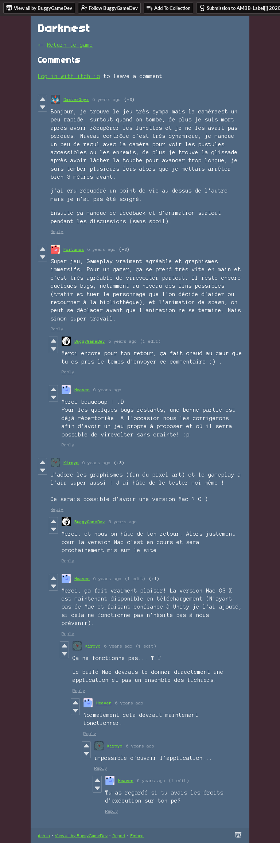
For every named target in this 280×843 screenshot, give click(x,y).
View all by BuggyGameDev (81, 835)
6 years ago (107, 99)
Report (118, 835)
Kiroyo (71, 462)
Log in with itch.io (69, 76)
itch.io (44, 835)
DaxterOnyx (76, 99)
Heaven (82, 389)
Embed (137, 835)
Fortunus (73, 249)
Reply (57, 231)
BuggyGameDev (89, 341)
